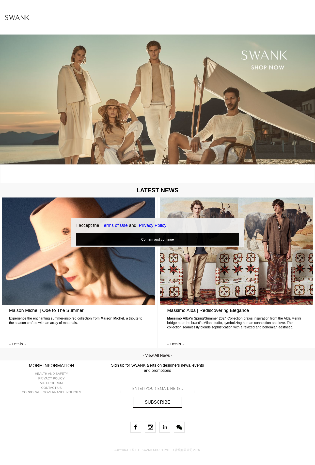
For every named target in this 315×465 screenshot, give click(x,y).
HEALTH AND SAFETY (51, 374)
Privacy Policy (152, 225)
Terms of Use (115, 225)
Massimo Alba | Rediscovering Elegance (208, 310)
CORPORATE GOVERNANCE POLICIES (51, 392)
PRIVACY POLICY (51, 378)
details (17, 344)
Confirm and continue (157, 239)
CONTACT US (51, 388)
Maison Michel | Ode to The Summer (46, 310)
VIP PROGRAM (51, 383)
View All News (157, 355)
